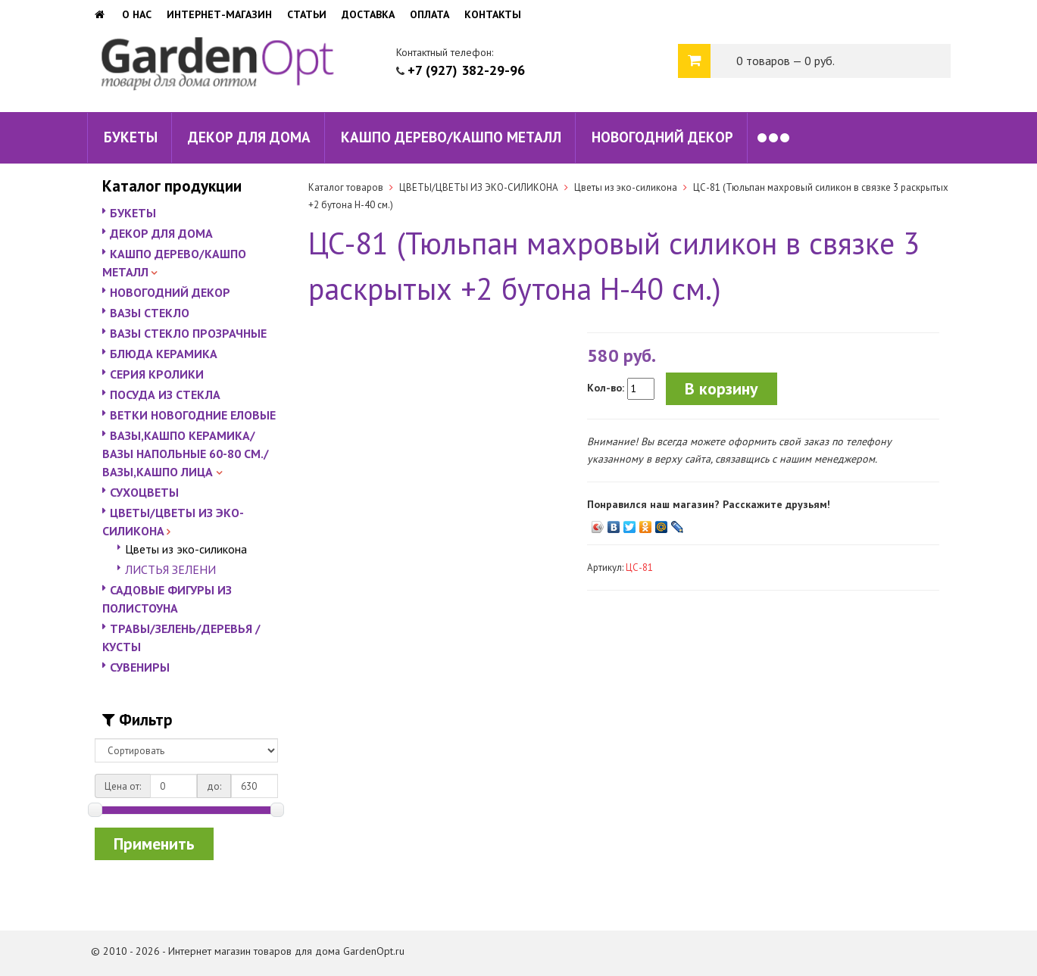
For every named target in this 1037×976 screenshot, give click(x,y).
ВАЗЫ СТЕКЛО (149, 312)
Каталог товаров (345, 187)
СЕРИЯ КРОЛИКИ (157, 374)
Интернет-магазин (219, 14)
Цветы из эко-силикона (186, 549)
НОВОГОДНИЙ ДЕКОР (662, 137)
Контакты (492, 14)
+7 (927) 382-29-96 (466, 70)
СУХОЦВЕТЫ (144, 492)
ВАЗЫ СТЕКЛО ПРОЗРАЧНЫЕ (188, 333)
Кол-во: (605, 387)
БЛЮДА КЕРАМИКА (163, 353)
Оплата (429, 14)
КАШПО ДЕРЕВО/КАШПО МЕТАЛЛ (451, 137)
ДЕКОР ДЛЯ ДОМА (249, 137)
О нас (136, 14)
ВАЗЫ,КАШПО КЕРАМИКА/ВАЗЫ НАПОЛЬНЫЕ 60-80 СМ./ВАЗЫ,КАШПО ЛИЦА (185, 453)
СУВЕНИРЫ (140, 667)
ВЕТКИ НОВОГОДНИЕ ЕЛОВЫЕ (193, 415)
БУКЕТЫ (131, 137)
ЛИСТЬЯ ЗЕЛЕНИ (170, 569)
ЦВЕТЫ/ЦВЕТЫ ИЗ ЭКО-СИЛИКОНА (478, 187)
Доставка (368, 14)
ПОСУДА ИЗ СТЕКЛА (165, 394)
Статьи (306, 14)
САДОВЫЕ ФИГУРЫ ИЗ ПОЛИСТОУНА (167, 599)
